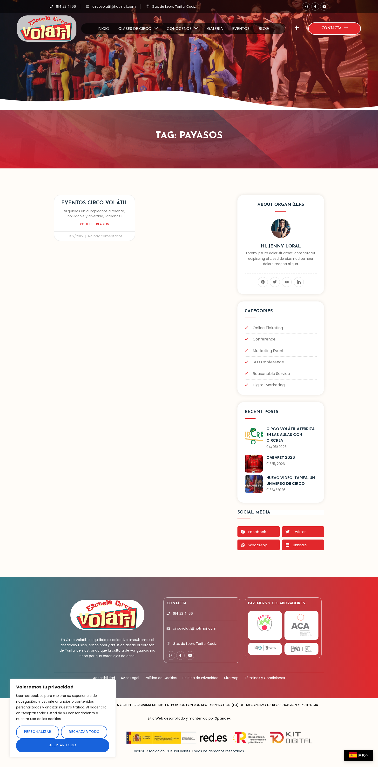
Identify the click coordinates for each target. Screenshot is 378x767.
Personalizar (37, 732)
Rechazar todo (84, 732)
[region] (63, 718)
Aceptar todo (62, 745)
